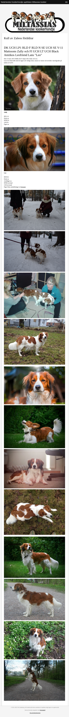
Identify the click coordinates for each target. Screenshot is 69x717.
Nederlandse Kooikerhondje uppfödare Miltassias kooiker (23, 2)
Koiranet (23, 187)
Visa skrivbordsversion (35, 713)
